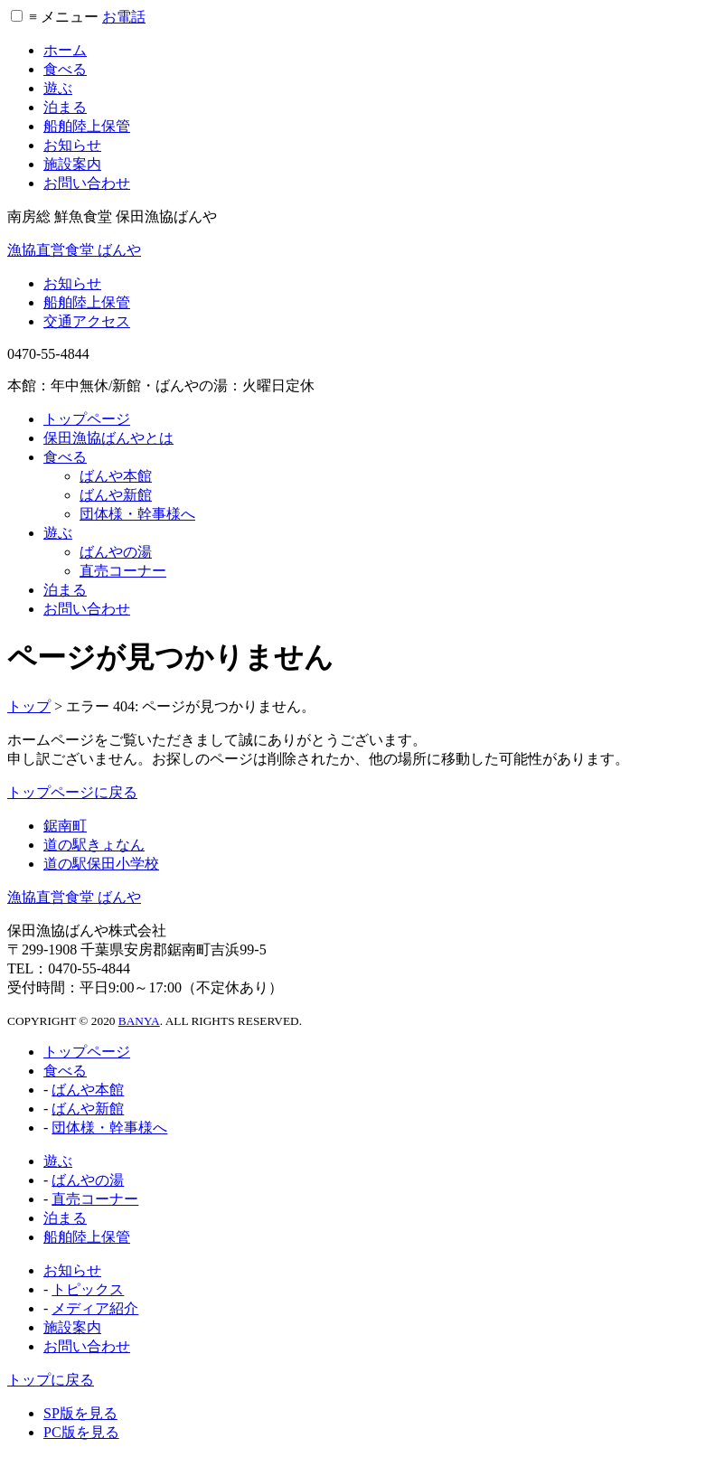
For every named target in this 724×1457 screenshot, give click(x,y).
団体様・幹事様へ (137, 514)
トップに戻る (50, 1379)
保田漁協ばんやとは (108, 438)
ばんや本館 (116, 476)
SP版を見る (80, 1413)
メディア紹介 (95, 1308)
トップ (29, 706)
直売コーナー (123, 570)
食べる (65, 69)
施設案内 (72, 164)
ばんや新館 (116, 495)
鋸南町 (65, 825)
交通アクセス (86, 321)
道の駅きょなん (94, 844)
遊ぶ (57, 88)
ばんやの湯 (116, 551)
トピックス (88, 1289)
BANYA (139, 1021)
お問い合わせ (86, 183)
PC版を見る (81, 1432)
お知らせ (72, 145)
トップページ (86, 419)
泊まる (65, 107)
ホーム (65, 50)
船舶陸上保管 (86, 126)
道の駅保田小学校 (101, 863)
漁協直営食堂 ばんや (74, 250)
